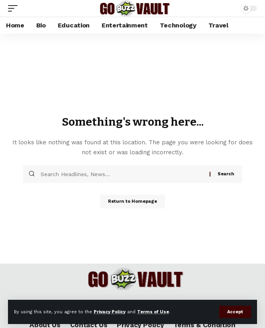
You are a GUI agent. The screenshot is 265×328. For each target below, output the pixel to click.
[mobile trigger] (15, 8)
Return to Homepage (132, 201)
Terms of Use (153, 311)
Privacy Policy (110, 311)
